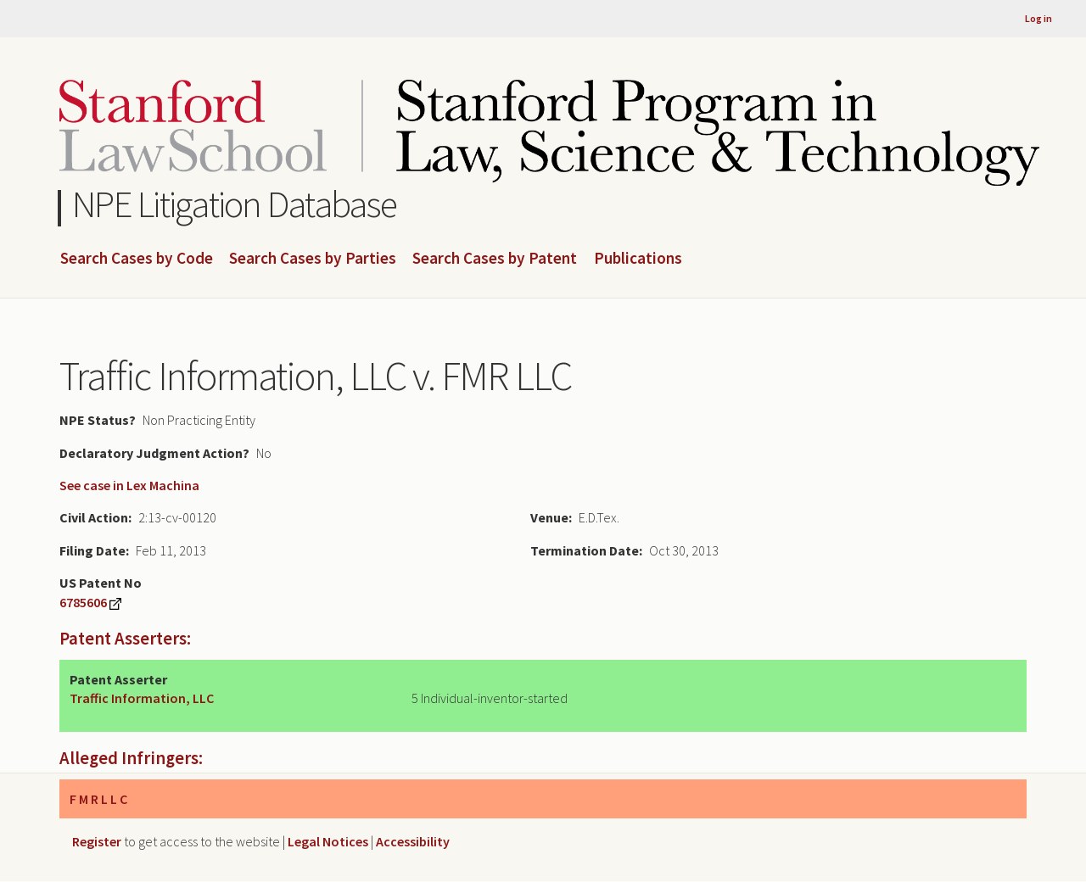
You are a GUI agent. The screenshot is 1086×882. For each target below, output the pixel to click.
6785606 (83, 602)
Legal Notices (328, 841)
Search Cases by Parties (312, 258)
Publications (638, 258)
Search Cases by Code (136, 258)
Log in (1038, 18)
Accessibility (413, 841)
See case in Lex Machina (129, 485)
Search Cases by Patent (494, 258)
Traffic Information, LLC (142, 697)
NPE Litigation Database (234, 204)
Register (96, 841)
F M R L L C (98, 798)
